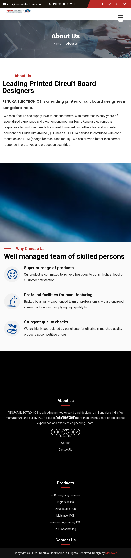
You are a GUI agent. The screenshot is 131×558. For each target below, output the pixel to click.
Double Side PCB (65, 515)
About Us (65, 444)
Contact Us (65, 458)
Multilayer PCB (65, 522)
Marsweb (111, 553)
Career (65, 451)
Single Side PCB (66, 509)
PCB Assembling (65, 536)
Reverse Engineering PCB (66, 529)
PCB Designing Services (65, 502)
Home (57, 43)
